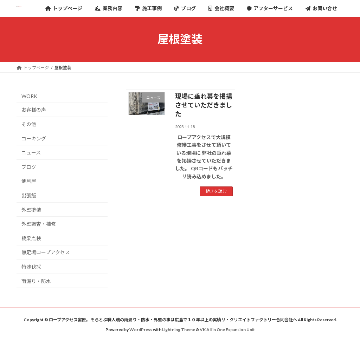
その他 (28, 124)
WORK (29, 96)
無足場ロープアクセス (45, 252)
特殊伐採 (31, 267)
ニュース (31, 153)
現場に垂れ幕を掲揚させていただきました (203, 105)
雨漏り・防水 (36, 281)
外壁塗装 (31, 209)
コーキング (33, 138)
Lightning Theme (178, 329)
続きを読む (216, 191)
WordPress (140, 329)
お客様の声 (33, 110)
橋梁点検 (31, 238)
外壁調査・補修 (38, 224)
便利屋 (28, 181)
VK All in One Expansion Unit (227, 329)
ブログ (28, 167)
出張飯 (28, 195)
